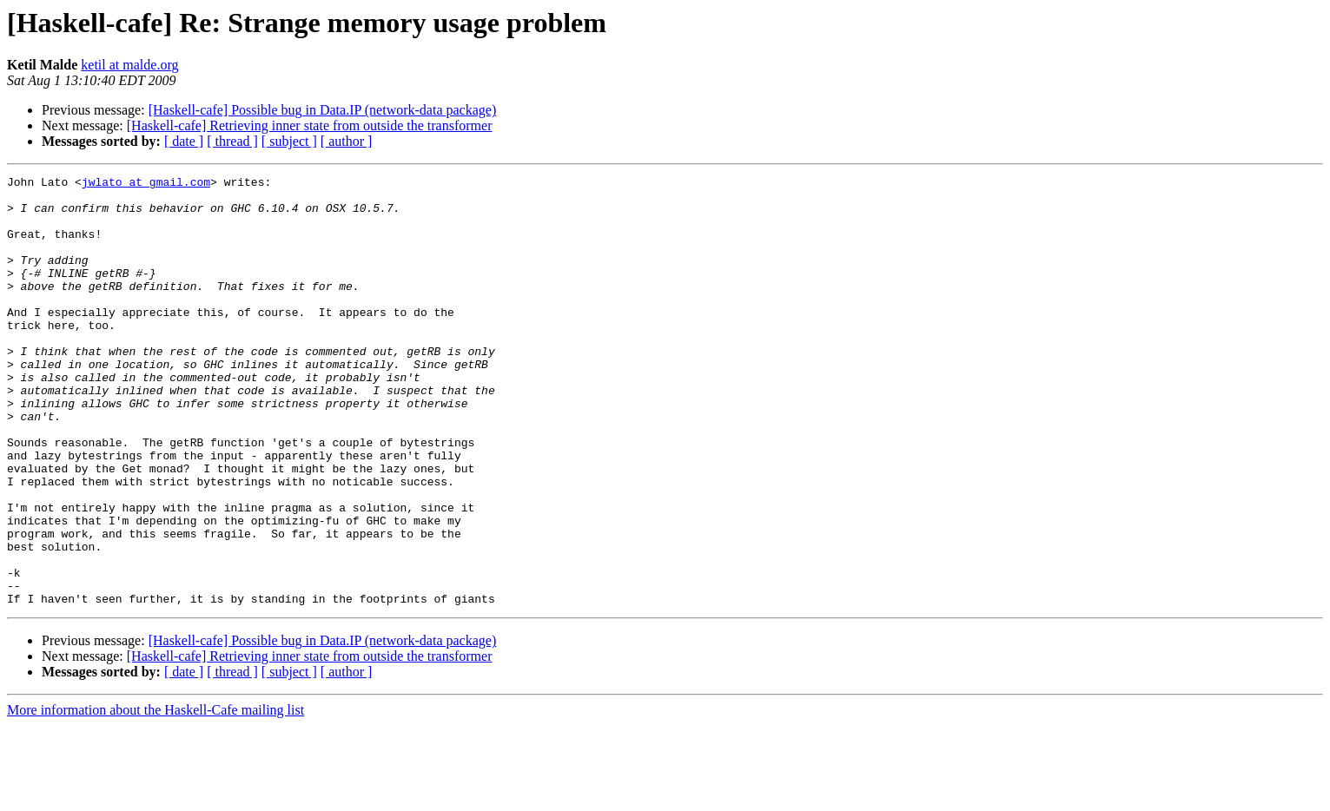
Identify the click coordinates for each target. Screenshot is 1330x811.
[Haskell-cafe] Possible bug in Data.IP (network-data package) (323, 109)
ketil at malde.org (129, 64)
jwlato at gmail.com (146, 184)
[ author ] (347, 141)
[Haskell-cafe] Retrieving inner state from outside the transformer (310, 125)
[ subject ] (289, 141)
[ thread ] (232, 141)
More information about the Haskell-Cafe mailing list (155, 795)
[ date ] (183, 141)
